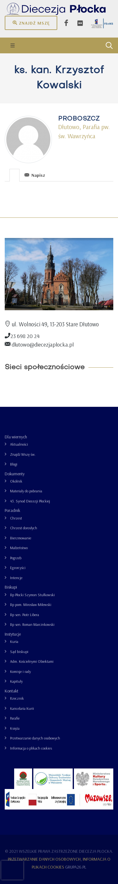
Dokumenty (15, 474)
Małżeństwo (19, 547)
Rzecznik (17, 698)
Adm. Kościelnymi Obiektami (31, 661)
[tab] (14, 174)
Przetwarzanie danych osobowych (35, 738)
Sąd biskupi (19, 651)
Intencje (16, 577)
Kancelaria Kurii (22, 708)
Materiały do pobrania (26, 491)
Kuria (14, 641)
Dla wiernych (16, 437)
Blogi (13, 464)
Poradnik (12, 510)
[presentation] (14, 175)
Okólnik (16, 481)
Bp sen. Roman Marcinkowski (32, 624)
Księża (15, 728)
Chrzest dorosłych (23, 527)
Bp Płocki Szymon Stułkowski (32, 594)
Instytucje (13, 634)
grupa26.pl (75, 867)
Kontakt (11, 691)
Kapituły (16, 681)
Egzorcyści (17, 567)
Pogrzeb (15, 557)
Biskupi (11, 587)
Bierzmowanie (20, 538)
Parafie (15, 718)
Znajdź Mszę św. (23, 454)
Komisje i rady (20, 671)
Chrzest (16, 518)
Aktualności (19, 444)
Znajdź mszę (31, 23)
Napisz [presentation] (35, 175)
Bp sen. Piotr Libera (24, 614)
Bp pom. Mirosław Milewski (30, 604)
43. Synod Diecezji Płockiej (30, 501)
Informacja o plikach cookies (31, 748)
